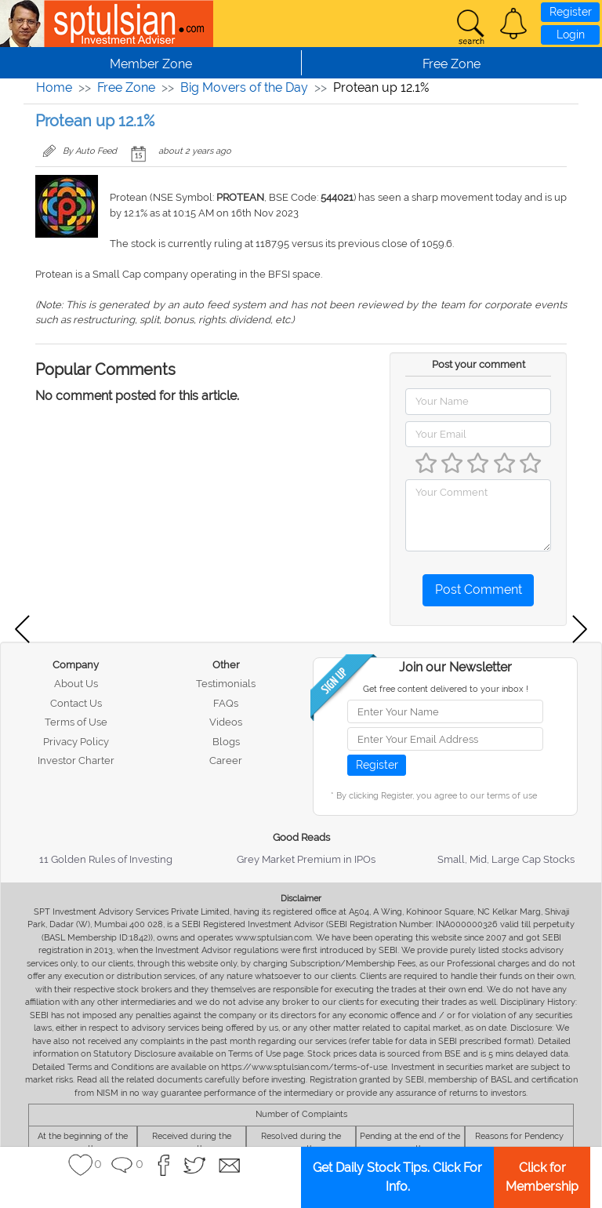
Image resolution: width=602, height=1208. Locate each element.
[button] (513, 23)
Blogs (226, 742)
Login (571, 34)
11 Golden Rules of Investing (105, 859)
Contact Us (76, 703)
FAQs (225, 703)
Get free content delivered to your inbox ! (445, 689)
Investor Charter (76, 760)
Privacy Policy (76, 742)
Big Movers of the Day (244, 87)
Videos (225, 722)
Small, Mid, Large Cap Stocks (506, 859)
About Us (76, 684)
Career (225, 760)
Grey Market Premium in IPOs (306, 859)
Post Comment (478, 589)
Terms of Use (76, 722)
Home (54, 87)
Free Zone (126, 87)
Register (570, 11)
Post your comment (478, 364)
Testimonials (226, 684)
